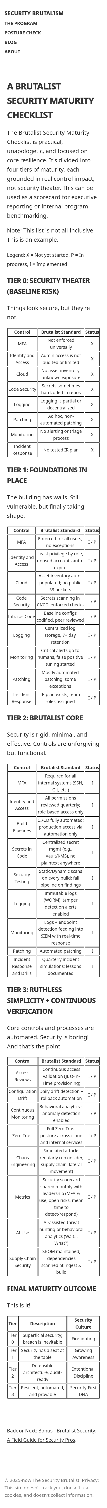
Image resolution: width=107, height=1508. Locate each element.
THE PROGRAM (21, 23)
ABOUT (12, 52)
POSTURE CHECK (23, 33)
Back (12, 1430)
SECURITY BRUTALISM (34, 13)
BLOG (11, 42)
